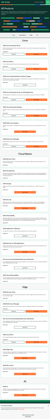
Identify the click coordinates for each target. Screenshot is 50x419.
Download (13, 54)
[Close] (48, 405)
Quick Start (25, 235)
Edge (31, 35)
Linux (13, 35)
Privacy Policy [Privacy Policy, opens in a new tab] (21, 409)
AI (37, 35)
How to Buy (36, 99)
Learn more (5, 51)
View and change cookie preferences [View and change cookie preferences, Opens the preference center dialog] (28, 415)
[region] (25, 411)
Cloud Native (22, 35)
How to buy (36, 54)
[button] (37, 2)
